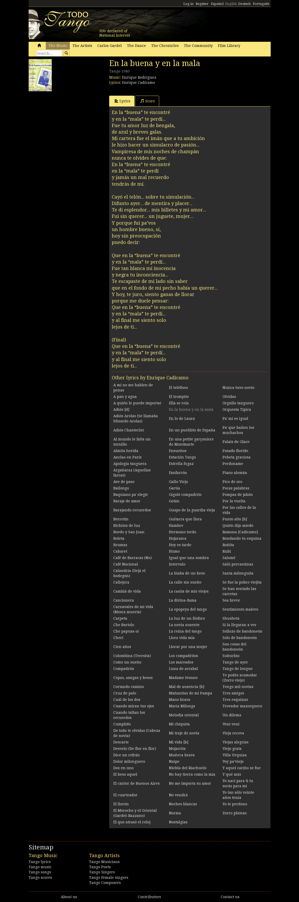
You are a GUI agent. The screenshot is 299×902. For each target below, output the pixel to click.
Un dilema (232, 715)
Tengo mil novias (238, 687)
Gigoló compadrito (185, 495)
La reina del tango (185, 631)
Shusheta (231, 618)
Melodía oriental (184, 715)
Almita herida (125, 451)
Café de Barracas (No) (132, 558)
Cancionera (123, 600)
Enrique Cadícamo (138, 82)
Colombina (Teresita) (132, 656)
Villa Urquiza (235, 755)
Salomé (229, 558)
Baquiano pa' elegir (130, 495)
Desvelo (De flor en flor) (134, 749)
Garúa (174, 488)
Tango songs (40, 872)
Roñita (228, 545)
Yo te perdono (235, 804)
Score (147, 101)
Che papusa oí (126, 631)
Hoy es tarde (180, 545)
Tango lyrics (40, 862)
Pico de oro (232, 482)
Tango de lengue (238, 669)
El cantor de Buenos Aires (136, 783)
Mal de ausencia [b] (186, 687)
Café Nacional (125, 564)
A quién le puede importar (137, 403)
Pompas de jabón (238, 495)
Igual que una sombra (189, 558)
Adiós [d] (121, 409)
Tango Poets (100, 867)
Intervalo (177, 564)
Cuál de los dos (126, 700)
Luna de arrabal (183, 669)
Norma (175, 813)
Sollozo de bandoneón (242, 631)
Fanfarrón (178, 473)
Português (261, 4)
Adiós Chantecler (128, 430)
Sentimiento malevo (240, 609)
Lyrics (122, 101)
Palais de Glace (236, 442)
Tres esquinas (235, 700)
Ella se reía (179, 403)
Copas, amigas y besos (133, 678)
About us (69, 897)
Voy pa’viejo (233, 761)
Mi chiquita (179, 724)
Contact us (230, 897)
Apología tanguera (130, 464)
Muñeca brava (182, 755)
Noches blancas (183, 804)
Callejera (121, 582)
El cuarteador (125, 795)
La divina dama (183, 600)
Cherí (118, 638)
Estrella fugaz (181, 464)
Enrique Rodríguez (139, 77)
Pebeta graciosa (237, 457)
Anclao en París (127, 457)
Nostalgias (178, 822)
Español (217, 4)
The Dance (136, 46)
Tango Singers (102, 872)
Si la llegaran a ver (240, 625)
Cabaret (120, 551)
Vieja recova (233, 733)
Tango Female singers (108, 877)
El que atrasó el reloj (131, 822)
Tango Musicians (104, 862)
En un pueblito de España (192, 430)
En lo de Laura (182, 418)
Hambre (176, 525)
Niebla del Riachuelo (188, 768)
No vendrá (178, 795)
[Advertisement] (67, 126)
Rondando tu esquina (242, 538)
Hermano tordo (182, 532)
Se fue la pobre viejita (242, 582)
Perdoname (233, 464)
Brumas (120, 545)
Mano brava (179, 700)
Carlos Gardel (109, 46)
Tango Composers (105, 883)
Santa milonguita (238, 573)
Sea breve (231, 600)
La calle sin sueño (185, 582)
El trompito (179, 397)
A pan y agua (125, 397)
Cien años (122, 647)
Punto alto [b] (235, 519)
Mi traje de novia (184, 733)
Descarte (121, 742)
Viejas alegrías (236, 742)
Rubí (227, 551)
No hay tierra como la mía (192, 774)
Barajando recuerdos (132, 510)
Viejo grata (232, 749)
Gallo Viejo (178, 482)
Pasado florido (235, 451)
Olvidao (229, 397)
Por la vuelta (234, 501)
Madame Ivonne (183, 678)
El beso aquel (125, 774)
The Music (57, 46)
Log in (188, 4)
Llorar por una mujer (188, 647)
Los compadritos (183, 656)
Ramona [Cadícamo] (240, 532)
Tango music (40, 867)
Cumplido (122, 724)
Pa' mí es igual (235, 418)
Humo (174, 551)
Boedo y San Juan (128, 532)
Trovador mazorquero (242, 706)
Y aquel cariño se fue (242, 768)
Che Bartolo (123, 625)
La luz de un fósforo (187, 618)
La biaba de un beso (187, 573)
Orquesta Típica (237, 409)
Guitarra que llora (185, 519)
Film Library (229, 46)
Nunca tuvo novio (238, 388)
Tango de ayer (235, 662)
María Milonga (182, 706)
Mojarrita (177, 749)
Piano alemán (235, 473)
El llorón (121, 804)
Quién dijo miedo (238, 525)
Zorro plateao (235, 813)
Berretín (121, 519)
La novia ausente (184, 625)
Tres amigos (233, 693)
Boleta (118, 538)
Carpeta (120, 618)
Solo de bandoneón (240, 638)
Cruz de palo (124, 693)
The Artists (82, 46)
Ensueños (177, 451)
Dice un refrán (126, 755)
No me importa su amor (190, 783)
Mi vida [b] (178, 742)
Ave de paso (123, 482)
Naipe (174, 761)
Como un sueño (127, 662)
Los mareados (181, 662)
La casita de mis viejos (189, 591)
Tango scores (40, 877)
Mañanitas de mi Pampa (190, 693)
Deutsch (244, 4)
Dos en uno (123, 768)
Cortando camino (128, 687)
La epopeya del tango (188, 609)
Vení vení (231, 724)
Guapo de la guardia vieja (192, 510)
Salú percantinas (238, 564)
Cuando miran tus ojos (133, 706)
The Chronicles (165, 46)
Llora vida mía (182, 638)
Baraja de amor (126, 501)
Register (202, 4)
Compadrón (123, 669)
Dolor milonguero (129, 761)
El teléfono (178, 388)
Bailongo (121, 488)
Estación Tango (182, 457)
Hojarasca (177, 538)
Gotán (174, 501)
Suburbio (231, 656)
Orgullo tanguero (238, 403)
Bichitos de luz (126, 525)
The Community (198, 46)
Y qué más (232, 774)
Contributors (149, 897)
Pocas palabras (236, 488)
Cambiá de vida (127, 591)
